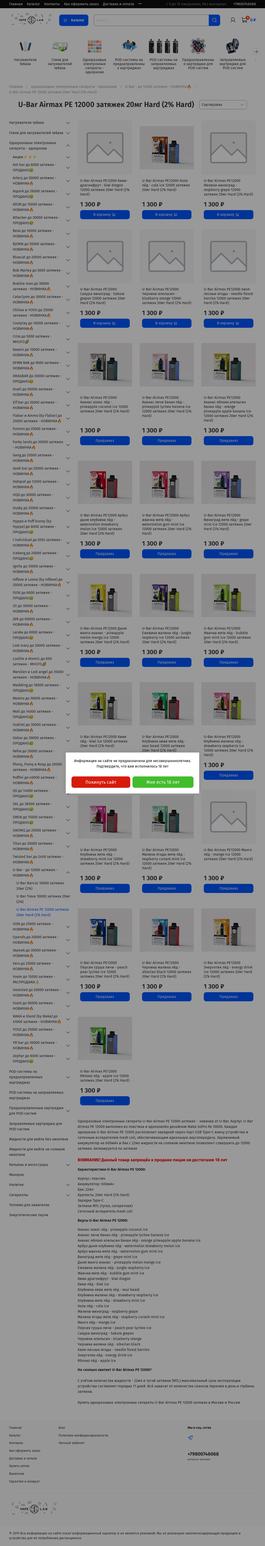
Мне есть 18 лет (163, 782)
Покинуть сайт (100, 782)
